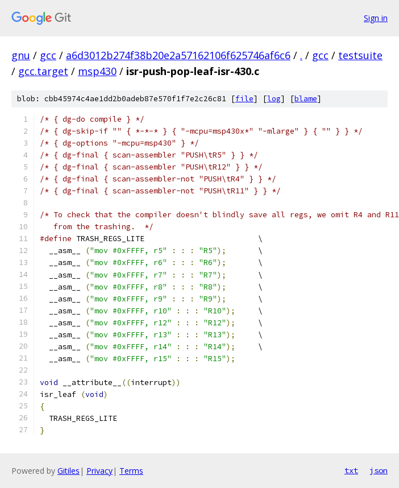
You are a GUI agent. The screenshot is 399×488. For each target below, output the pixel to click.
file (244, 99)
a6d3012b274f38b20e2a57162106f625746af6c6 (178, 55)
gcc (48, 55)
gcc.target (43, 71)
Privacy (99, 470)
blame (305, 99)
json (378, 470)
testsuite (360, 55)
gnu (20, 55)
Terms (131, 470)
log (274, 99)
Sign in (376, 18)
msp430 (97, 71)
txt (351, 470)
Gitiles (68, 470)
